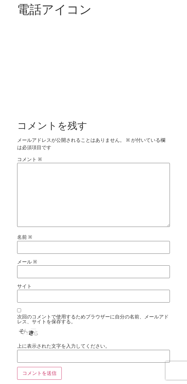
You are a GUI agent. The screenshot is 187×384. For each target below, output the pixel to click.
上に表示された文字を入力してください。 (63, 346)
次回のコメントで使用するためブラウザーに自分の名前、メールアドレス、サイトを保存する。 (93, 319)
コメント (29, 159)
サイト (24, 286)
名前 (24, 237)
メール (27, 262)
